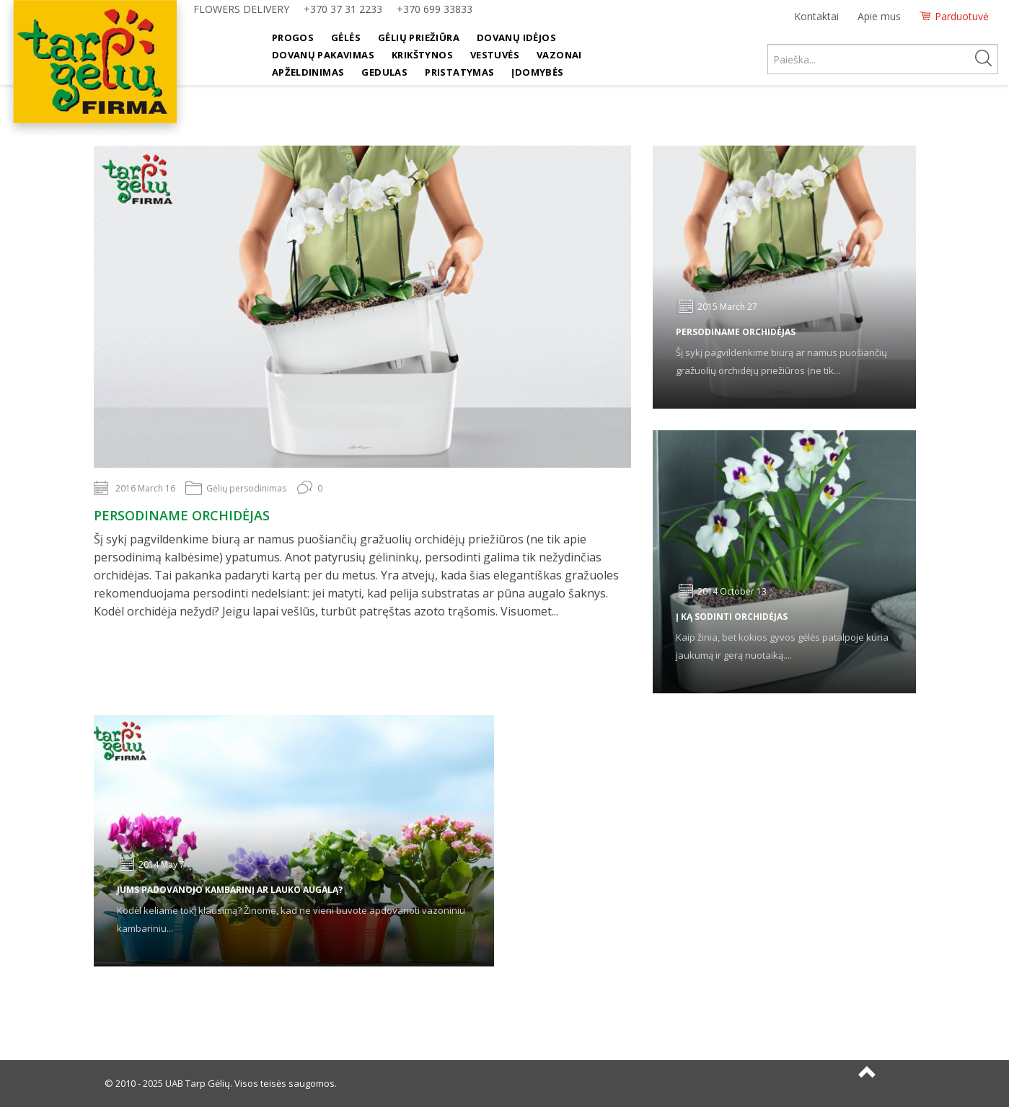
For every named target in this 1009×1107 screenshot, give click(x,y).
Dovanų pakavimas (323, 54)
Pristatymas (459, 72)
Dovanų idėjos (516, 37)
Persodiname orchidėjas (182, 515)
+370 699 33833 (434, 9)
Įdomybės (537, 72)
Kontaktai (816, 16)
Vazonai (559, 54)
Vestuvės (494, 54)
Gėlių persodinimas (246, 488)
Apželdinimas (308, 72)
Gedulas (384, 72)
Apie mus (879, 16)
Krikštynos (422, 54)
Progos (293, 37)
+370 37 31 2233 (343, 9)
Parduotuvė (962, 16)
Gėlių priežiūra (418, 37)
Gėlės (346, 37)
